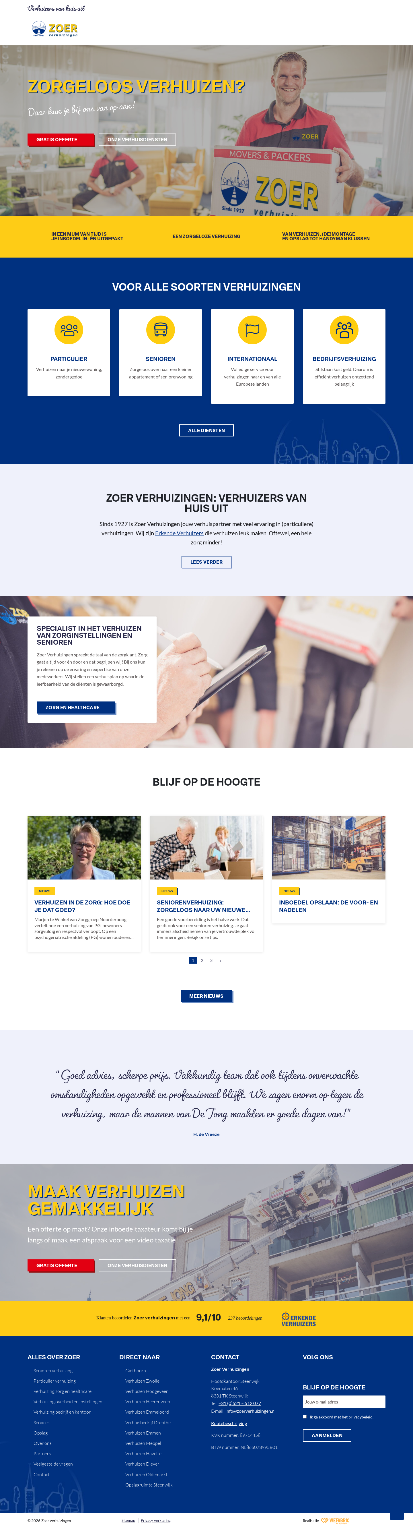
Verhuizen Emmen (143, 1433)
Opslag (41, 1433)
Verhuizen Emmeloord (147, 1412)
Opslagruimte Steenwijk (149, 1485)
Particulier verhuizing (55, 1381)
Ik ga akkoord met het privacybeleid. (341, 1416)
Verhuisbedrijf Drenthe (148, 1422)
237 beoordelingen (245, 1318)
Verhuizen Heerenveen (147, 1401)
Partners (42, 1453)
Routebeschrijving (229, 1423)
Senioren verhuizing (53, 1370)
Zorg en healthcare (73, 708)
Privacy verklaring (156, 1520)
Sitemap (128, 1520)
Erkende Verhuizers (179, 532)
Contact (42, 1474)
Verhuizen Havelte (143, 1453)
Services (42, 1422)
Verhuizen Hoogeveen (147, 1391)
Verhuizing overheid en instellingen (68, 1401)
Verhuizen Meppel (143, 1443)
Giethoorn (135, 1370)
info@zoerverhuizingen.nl (250, 1411)
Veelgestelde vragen (53, 1464)
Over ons (43, 1443)
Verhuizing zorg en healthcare (62, 1391)
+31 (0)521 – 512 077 (240, 1403)
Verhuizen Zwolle (142, 1381)
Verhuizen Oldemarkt (146, 1474)
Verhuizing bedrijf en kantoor (62, 1412)
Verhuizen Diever (142, 1464)
